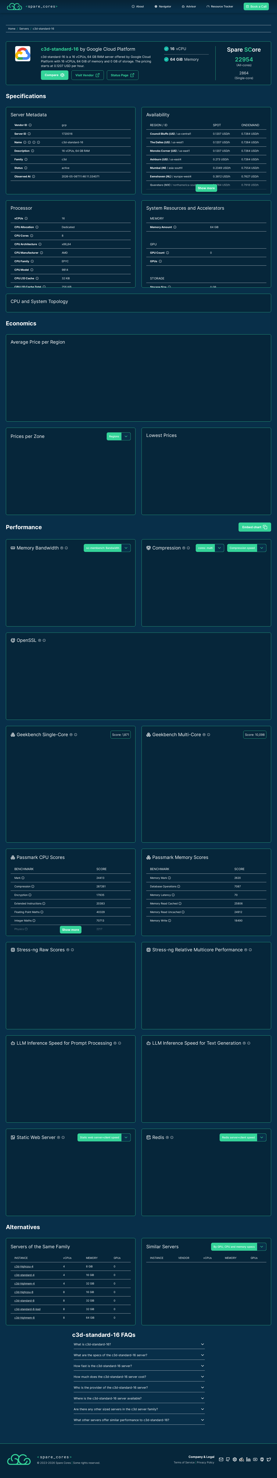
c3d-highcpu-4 (23, 1266)
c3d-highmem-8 (24, 1317)
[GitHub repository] (228, 1459)
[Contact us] (221, 1459)
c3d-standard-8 (24, 1300)
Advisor (189, 6)
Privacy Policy (205, 1462)
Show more (206, 188)
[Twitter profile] (269, 1459)
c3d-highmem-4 (24, 1283)
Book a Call (256, 6)
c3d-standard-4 (24, 1275)
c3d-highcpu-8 (23, 1292)
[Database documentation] (234, 1459)
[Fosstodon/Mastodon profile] (262, 1459)
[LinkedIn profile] (248, 1459)
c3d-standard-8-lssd (27, 1309)
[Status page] (241, 1459)
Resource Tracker (220, 6)
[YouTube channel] (255, 1459)
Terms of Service (184, 1462)
